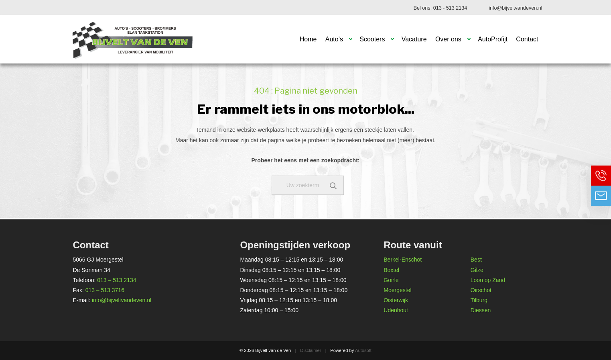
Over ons (448, 39)
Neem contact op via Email (601, 196)
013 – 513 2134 (116, 280)
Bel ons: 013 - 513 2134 (440, 8)
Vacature (414, 39)
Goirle (391, 280)
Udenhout (396, 310)
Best (476, 259)
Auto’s (334, 39)
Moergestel (397, 290)
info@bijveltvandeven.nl (515, 8)
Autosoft (363, 350)
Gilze (477, 270)
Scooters (372, 39)
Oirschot (481, 290)
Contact (527, 39)
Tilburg (479, 300)
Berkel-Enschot (403, 259)
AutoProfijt (492, 39)
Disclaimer (310, 350)
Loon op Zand (488, 280)
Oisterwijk (396, 300)
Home (308, 39)
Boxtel (391, 270)
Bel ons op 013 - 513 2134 (601, 176)
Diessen (481, 310)
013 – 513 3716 (104, 290)
